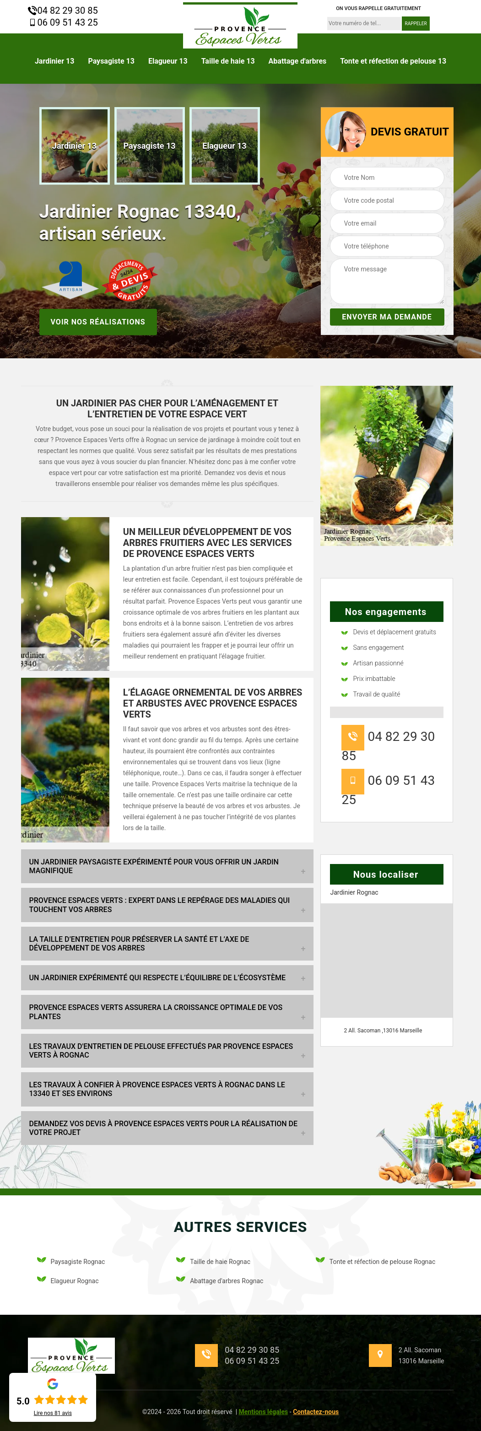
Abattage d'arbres (298, 61)
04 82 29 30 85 (63, 10)
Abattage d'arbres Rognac (219, 1280)
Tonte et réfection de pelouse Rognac (375, 1261)
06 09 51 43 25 (63, 22)
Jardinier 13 (55, 61)
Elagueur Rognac (68, 1280)
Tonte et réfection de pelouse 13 (393, 61)
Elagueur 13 (168, 61)
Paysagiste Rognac (71, 1261)
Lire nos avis (53, 1413)
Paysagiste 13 (111, 61)
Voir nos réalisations (98, 321)
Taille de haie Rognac (213, 1261)
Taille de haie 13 (228, 61)
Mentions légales (263, 1411)
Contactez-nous (316, 1411)
